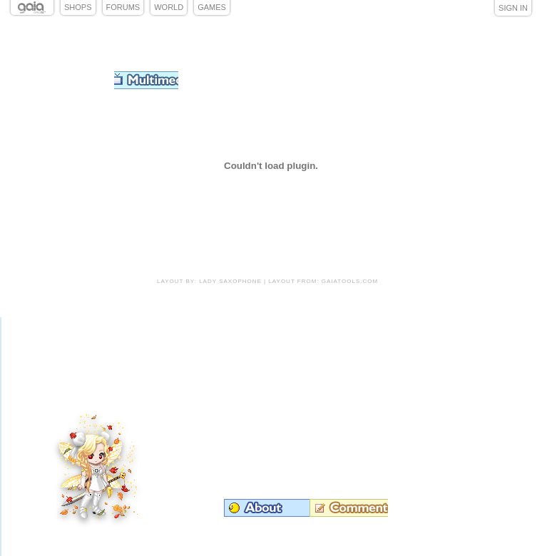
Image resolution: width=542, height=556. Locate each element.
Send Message (449, 400)
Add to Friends (473, 378)
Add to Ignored (450, 355)
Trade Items (426, 378)
